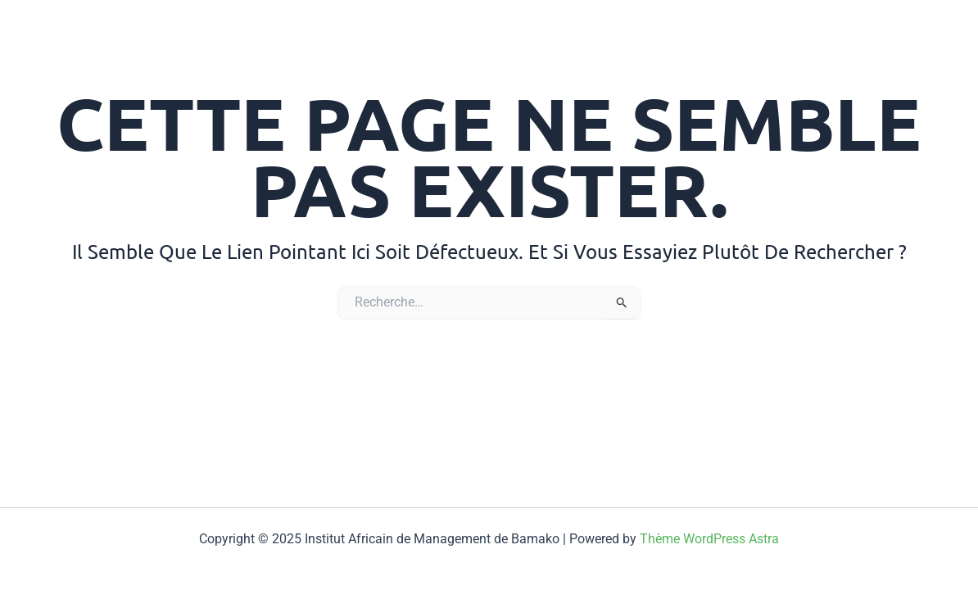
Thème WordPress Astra (709, 539)
